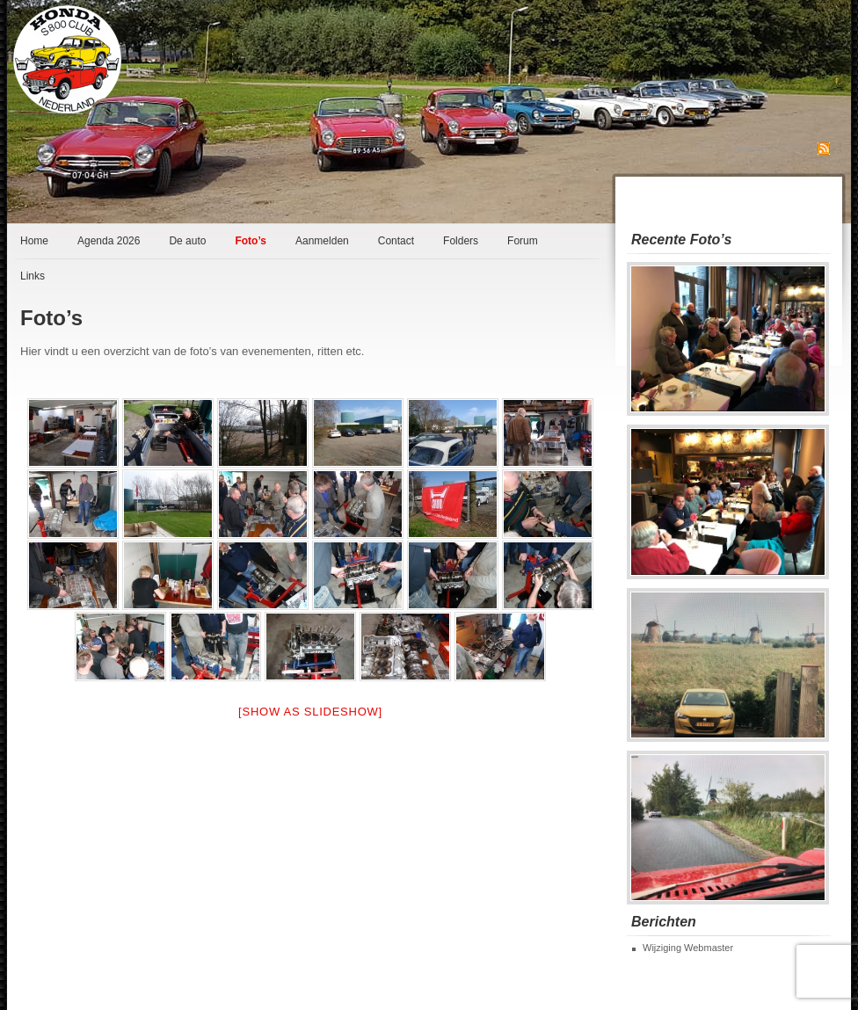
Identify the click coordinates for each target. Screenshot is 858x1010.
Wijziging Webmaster (688, 947)
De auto (187, 241)
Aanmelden (322, 241)
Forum (522, 241)
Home (34, 241)
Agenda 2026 (108, 241)
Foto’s (250, 241)
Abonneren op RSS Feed (773, 147)
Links (32, 276)
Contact (396, 241)
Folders (460, 241)
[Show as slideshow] (310, 711)
